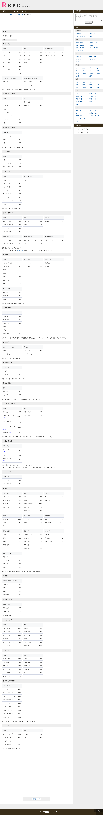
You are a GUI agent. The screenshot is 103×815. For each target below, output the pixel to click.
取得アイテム (93, 110)
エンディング (93, 118)
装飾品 (78, 76)
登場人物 (92, 33)
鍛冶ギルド (79, 96)
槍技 (83, 85)
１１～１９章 (80, 45)
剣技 (90, 82)
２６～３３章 (93, 48)
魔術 (90, 87)
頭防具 (78, 73)
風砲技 (84, 87)
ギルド (78, 93)
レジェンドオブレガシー (83, 129)
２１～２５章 (80, 48)
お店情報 (78, 110)
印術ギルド (79, 99)
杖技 (90, 85)
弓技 (97, 85)
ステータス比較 (80, 36)
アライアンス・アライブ (15, 14)
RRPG (11, 4)
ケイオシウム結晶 (94, 115)
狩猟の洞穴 (20, 250)
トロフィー (79, 121)
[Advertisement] (36, 22)
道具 (90, 76)
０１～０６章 (80, 42)
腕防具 (91, 73)
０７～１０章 (93, 42)
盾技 (77, 87)
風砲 (97, 70)
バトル (84, 76)
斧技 (77, 85)
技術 (77, 82)
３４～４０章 (80, 50)
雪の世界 (92, 59)
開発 (90, 101)
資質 (90, 36)
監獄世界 (78, 59)
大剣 (83, 68)
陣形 (77, 104)
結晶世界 (78, 62)
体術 (83, 82)
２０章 (91, 45)
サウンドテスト (80, 118)
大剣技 (98, 82)
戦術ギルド (92, 99)
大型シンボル (93, 113)
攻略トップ (36, 799)
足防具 (98, 73)
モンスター (79, 113)
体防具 (84, 73)
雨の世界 (78, 56)
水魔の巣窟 (79, 115)
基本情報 (78, 33)
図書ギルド (92, 96)
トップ (4, 14)
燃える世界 (92, 56)
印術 (97, 87)
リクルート (79, 101)
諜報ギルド (92, 93)
